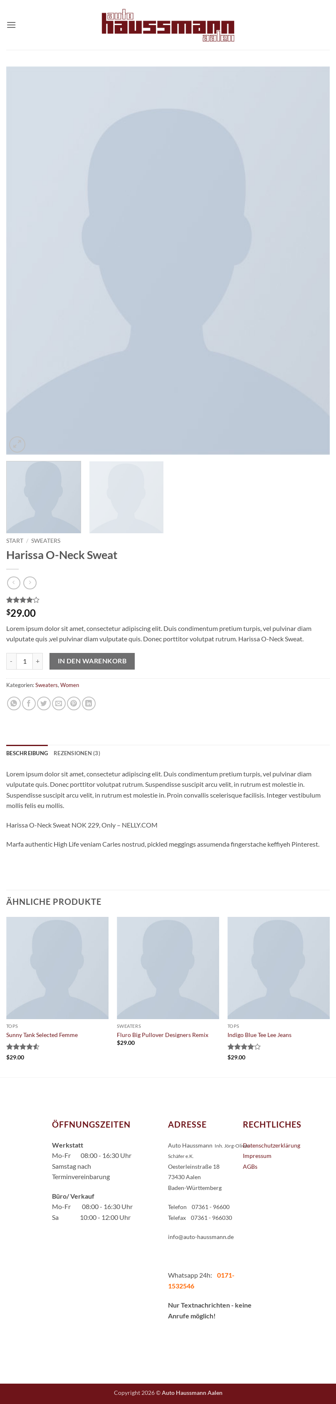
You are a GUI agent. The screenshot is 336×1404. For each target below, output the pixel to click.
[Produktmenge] (24, 661)
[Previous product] (29, 582)
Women (69, 685)
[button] (11, 25)
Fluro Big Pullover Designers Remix (162, 1034)
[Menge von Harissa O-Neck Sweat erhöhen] (38, 661)
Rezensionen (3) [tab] (77, 753)
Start (14, 540)
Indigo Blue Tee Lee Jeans (259, 1034)
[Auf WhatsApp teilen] (14, 703)
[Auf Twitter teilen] (44, 703)
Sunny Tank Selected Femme (42, 1034)
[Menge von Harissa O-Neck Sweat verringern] (11, 661)
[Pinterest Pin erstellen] (74, 703)
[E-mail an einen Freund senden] (59, 703)
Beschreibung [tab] (27, 753)
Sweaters (45, 540)
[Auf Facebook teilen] (29, 703)
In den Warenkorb (92, 661)
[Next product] (13, 582)
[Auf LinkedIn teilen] (89, 703)
